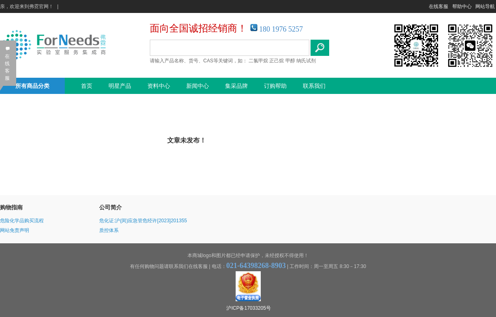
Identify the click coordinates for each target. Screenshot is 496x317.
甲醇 (290, 61)
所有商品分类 (32, 86)
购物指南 (11, 207)
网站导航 (485, 6)
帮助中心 (462, 6)
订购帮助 (275, 86)
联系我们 (314, 86)
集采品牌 (236, 86)
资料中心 (158, 86)
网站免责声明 (14, 230)
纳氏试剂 (306, 61)
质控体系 (109, 230)
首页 (86, 86)
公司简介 (110, 207)
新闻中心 (197, 86)
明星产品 (120, 86)
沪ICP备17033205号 (248, 308)
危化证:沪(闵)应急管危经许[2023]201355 (143, 220)
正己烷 (276, 61)
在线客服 (438, 6)
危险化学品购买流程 (22, 220)
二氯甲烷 (258, 61)
